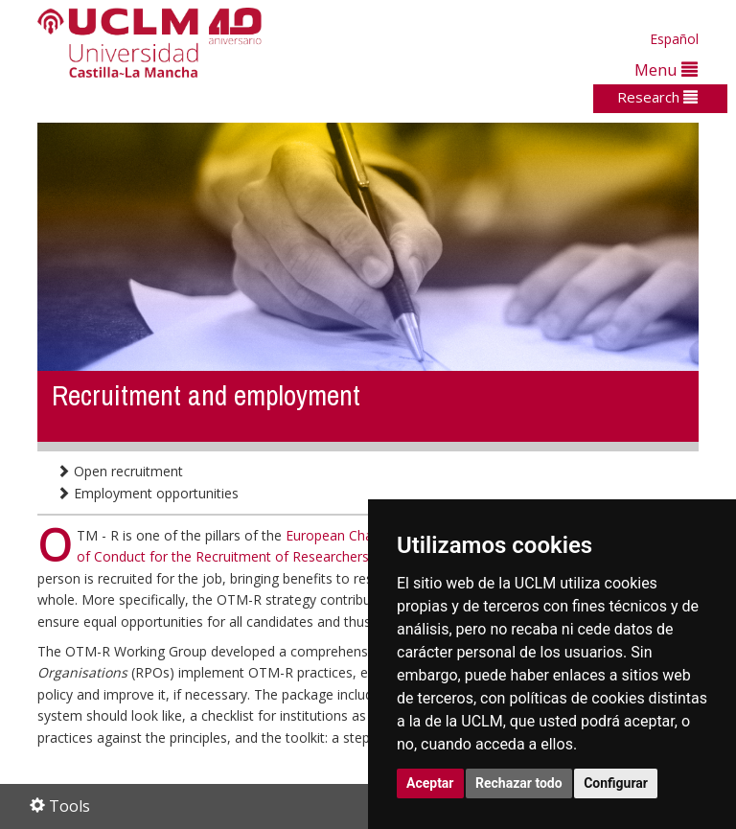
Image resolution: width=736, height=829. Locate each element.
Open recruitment (120, 471)
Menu (666, 69)
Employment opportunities (148, 493)
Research (657, 96)
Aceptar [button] (430, 783)
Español (674, 39)
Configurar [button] (616, 783)
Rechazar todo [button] (519, 783)
